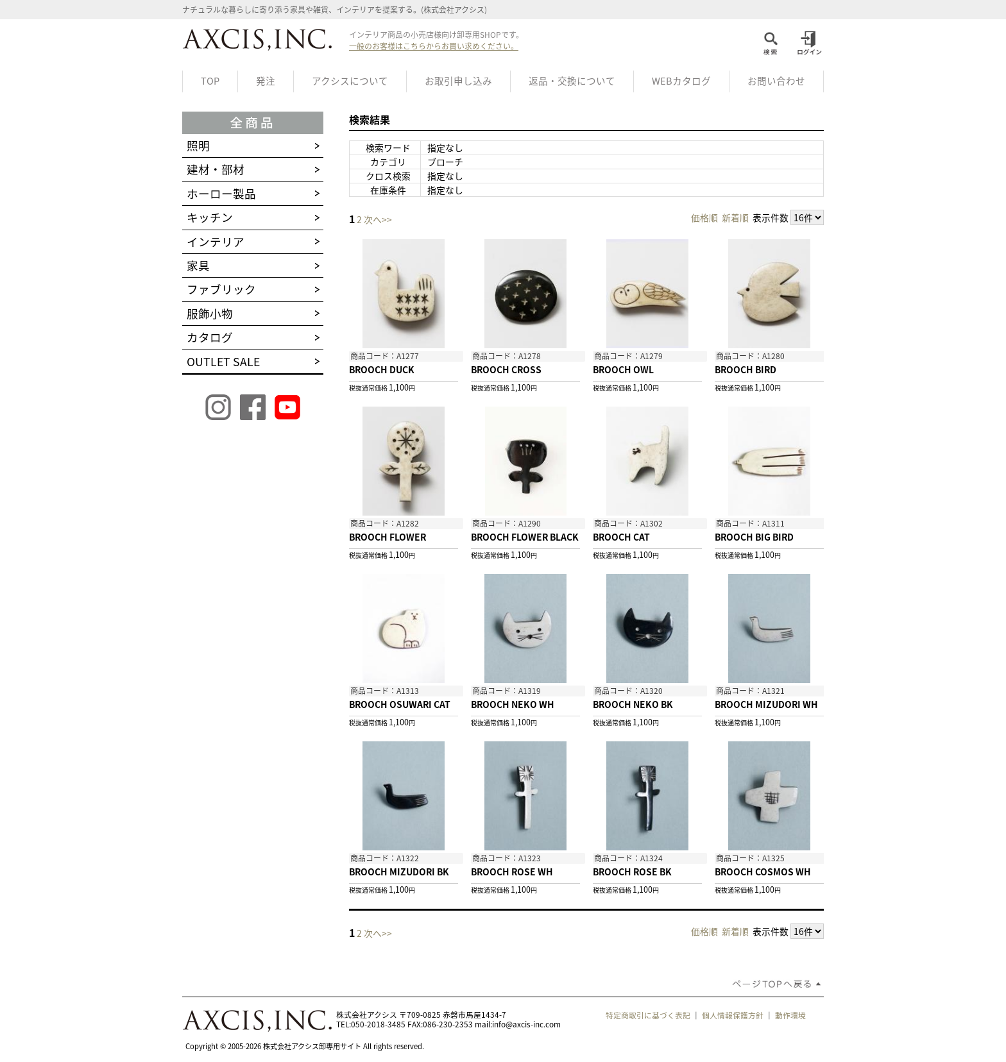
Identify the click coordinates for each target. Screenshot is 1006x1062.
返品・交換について (572, 81)
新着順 (735, 217)
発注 (265, 81)
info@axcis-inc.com (526, 1024)
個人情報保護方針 (732, 1015)
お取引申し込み (458, 81)
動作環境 (790, 1015)
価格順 (704, 217)
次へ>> (378, 219)
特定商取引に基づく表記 (648, 1015)
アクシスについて (350, 81)
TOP (210, 81)
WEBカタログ (681, 81)
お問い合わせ (776, 81)
